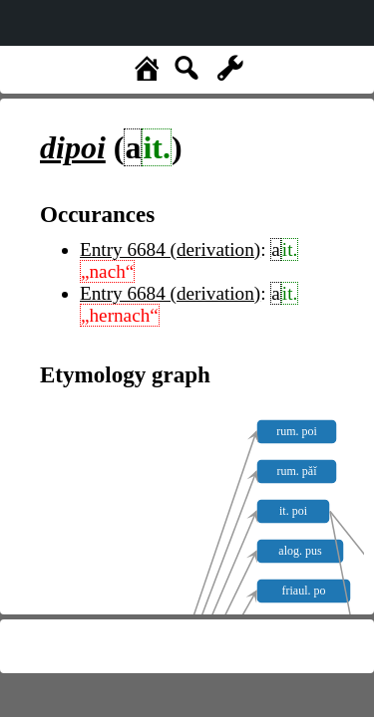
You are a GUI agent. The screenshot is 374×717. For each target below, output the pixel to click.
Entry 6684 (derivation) (170, 249)
